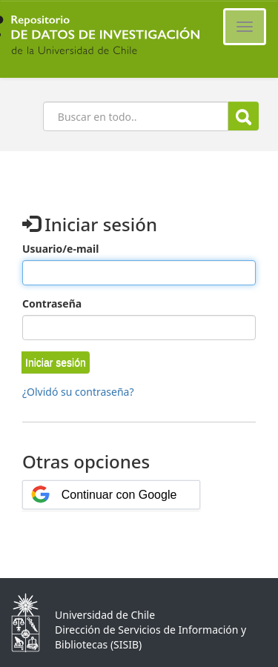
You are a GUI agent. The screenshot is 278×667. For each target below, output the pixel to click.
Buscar (243, 117)
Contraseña (52, 303)
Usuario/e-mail (60, 249)
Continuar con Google (119, 494)
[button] (55, 362)
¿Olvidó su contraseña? (78, 392)
